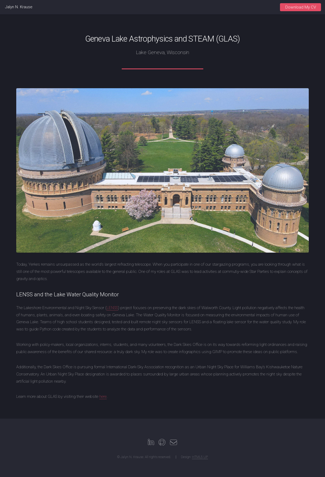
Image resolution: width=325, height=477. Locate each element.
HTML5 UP (200, 457)
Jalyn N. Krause (18, 7)
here (103, 396)
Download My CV (300, 7)
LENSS (112, 307)
